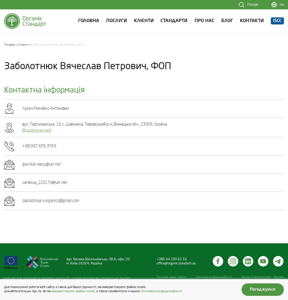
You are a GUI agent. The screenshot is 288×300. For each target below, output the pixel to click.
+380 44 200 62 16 (172, 259)
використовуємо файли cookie (73, 291)
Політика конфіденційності (214, 277)
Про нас (204, 21)
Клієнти (144, 21)
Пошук (252, 4)
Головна (88, 21)
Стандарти (173, 21)
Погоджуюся (263, 290)
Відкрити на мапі (36, 130)
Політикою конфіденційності (161, 291)
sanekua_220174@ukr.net (44, 183)
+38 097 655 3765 (39, 146)
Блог (227, 21)
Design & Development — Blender (263, 277)
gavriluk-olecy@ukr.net (41, 164)
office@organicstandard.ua (176, 263)
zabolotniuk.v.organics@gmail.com (50, 201)
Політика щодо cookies (171, 277)
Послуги (116, 21)
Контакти (252, 21)
